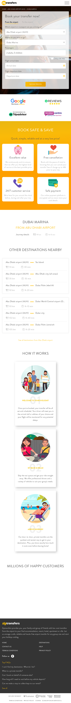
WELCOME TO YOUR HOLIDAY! (35, 400)
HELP (41, 647)
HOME (4, 9)
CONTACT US (6, 647)
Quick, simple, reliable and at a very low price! (35, 138)
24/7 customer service (18, 191)
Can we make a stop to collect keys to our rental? (21, 683)
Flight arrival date (12, 60)
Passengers (9, 48)
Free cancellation (53, 157)
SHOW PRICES (36, 84)
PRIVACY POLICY (45, 651)
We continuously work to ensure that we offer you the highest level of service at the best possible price (18, 165)
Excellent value (17, 157)
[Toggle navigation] (67, 4)
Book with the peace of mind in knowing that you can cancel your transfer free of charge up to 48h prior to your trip (53, 166)
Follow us (7, 656)
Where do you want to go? (15, 37)
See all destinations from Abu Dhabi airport (35, 340)
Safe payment (53, 191)
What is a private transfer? (12, 671)
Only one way (58, 58)
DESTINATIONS (44, 643)
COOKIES (38, 700)
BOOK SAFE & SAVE (35, 130)
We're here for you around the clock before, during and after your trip (18, 196)
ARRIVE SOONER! (35, 529)
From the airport (11, 22)
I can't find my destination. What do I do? (18, 666)
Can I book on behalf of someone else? (17, 675)
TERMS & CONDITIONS (10, 651)
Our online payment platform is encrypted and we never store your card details (53, 198)
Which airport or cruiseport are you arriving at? (23, 27)
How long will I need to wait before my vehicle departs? (23, 679)
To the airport (27, 22)
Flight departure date (13, 71)
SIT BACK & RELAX (35, 468)
